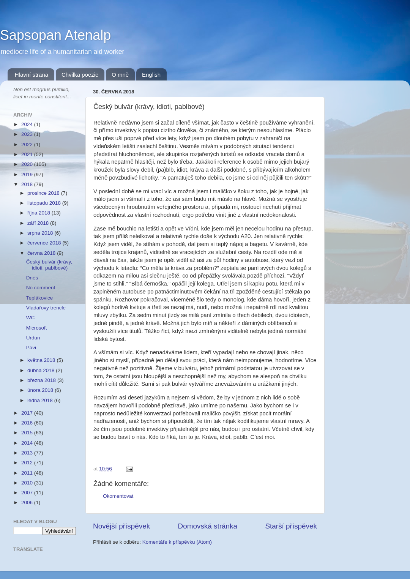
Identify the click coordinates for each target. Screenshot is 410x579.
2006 (27, 502)
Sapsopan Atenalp (55, 35)
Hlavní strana (31, 74)
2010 (27, 483)
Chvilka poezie (80, 74)
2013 (27, 453)
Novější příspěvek (121, 526)
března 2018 (42, 380)
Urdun (33, 338)
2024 (27, 124)
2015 (27, 432)
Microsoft (36, 328)
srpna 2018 (40, 233)
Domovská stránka (207, 526)
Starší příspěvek (291, 526)
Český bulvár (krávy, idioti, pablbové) (49, 265)
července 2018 (44, 243)
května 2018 (42, 360)
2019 (27, 174)
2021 (27, 154)
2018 (27, 184)
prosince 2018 (44, 193)
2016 (27, 423)
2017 (27, 413)
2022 (27, 144)
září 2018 (38, 223)
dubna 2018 (41, 370)
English (151, 74)
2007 (27, 492)
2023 (27, 134)
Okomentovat (118, 496)
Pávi (31, 347)
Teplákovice (39, 298)
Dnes (32, 278)
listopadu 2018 (44, 203)
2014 (27, 443)
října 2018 (39, 213)
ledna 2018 (40, 400)
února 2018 (41, 390)
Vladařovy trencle (46, 308)
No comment (40, 287)
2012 (27, 462)
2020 (27, 164)
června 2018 (42, 253)
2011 (27, 473)
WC (30, 317)
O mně (120, 74)
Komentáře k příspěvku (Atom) (177, 542)
